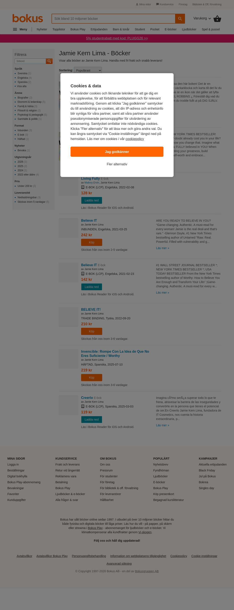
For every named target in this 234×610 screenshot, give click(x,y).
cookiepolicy (135, 139)
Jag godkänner (117, 152)
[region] (117, 125)
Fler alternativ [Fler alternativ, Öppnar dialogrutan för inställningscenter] (117, 164)
